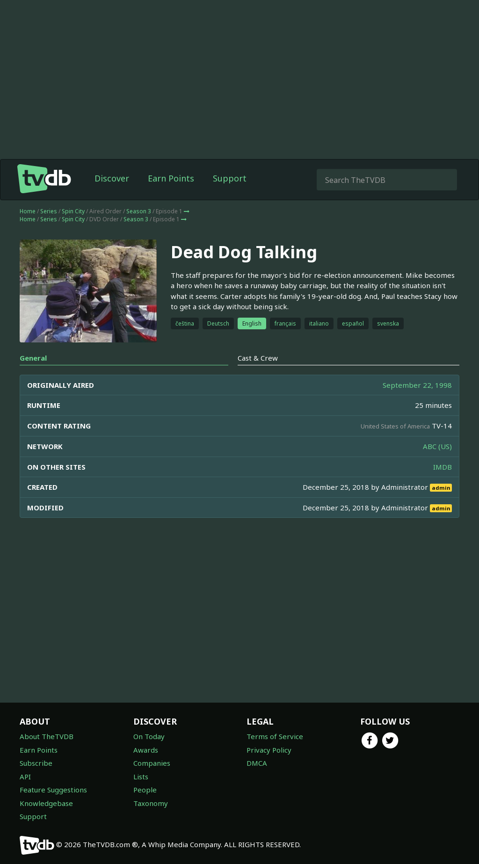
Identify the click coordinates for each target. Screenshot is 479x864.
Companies (151, 763)
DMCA (257, 763)
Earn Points (171, 178)
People (145, 789)
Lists (140, 776)
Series (48, 211)
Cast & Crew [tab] (258, 358)
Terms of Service (275, 736)
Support (230, 178)
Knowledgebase (46, 803)
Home (28, 211)
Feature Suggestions (53, 789)
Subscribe (36, 763)
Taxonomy (150, 803)
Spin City (73, 211)
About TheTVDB (46, 736)
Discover (111, 178)
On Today (149, 736)
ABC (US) (437, 446)
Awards (145, 750)
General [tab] (33, 358)
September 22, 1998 (417, 385)
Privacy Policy (269, 750)
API (25, 776)
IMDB (442, 467)
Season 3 (138, 211)
